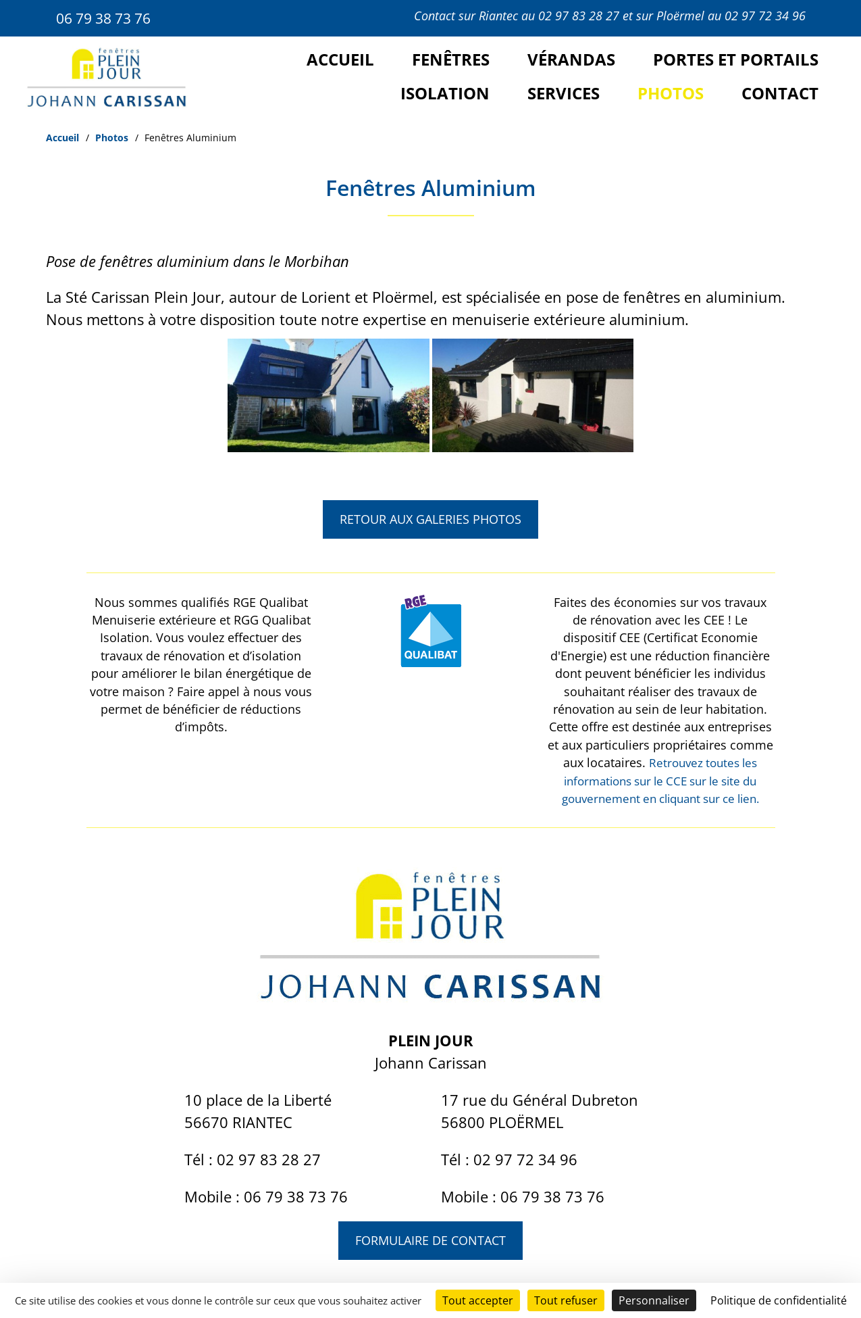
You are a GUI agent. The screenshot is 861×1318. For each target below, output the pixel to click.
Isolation (445, 93)
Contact (779, 93)
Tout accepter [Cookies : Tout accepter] (477, 1300)
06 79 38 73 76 (108, 17)
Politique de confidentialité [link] (778, 1300)
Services (563, 93)
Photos (670, 93)
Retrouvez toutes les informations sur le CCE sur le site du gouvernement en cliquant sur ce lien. (660, 780)
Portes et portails (735, 59)
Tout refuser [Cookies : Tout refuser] (566, 1300)
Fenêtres (451, 59)
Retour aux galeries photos (430, 518)
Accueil (340, 59)
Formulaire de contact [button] (430, 1240)
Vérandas (571, 59)
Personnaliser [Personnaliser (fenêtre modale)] (654, 1300)
